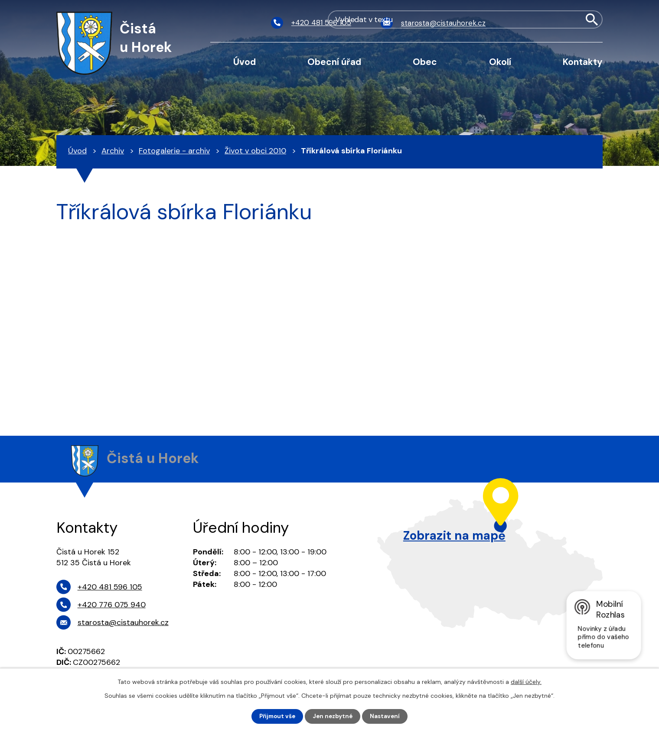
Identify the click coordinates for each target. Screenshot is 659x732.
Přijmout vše (276, 716)
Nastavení (387, 716)
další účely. (526, 681)
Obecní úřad (334, 62)
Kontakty (583, 62)
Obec (425, 62)
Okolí (500, 62)
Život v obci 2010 (255, 151)
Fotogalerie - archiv (174, 151)
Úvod (244, 62)
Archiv (112, 151)
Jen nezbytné (334, 716)
